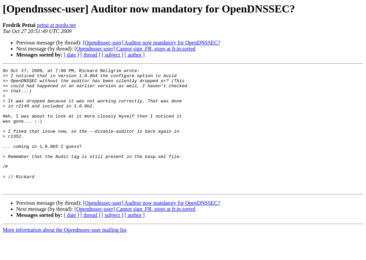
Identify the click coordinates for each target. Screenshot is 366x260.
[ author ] (135, 55)
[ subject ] (112, 55)
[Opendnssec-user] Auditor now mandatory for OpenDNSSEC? (151, 42)
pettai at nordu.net (56, 25)
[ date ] (71, 55)
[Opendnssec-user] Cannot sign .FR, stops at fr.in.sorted (134, 49)
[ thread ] (90, 55)
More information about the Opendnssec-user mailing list (65, 254)
